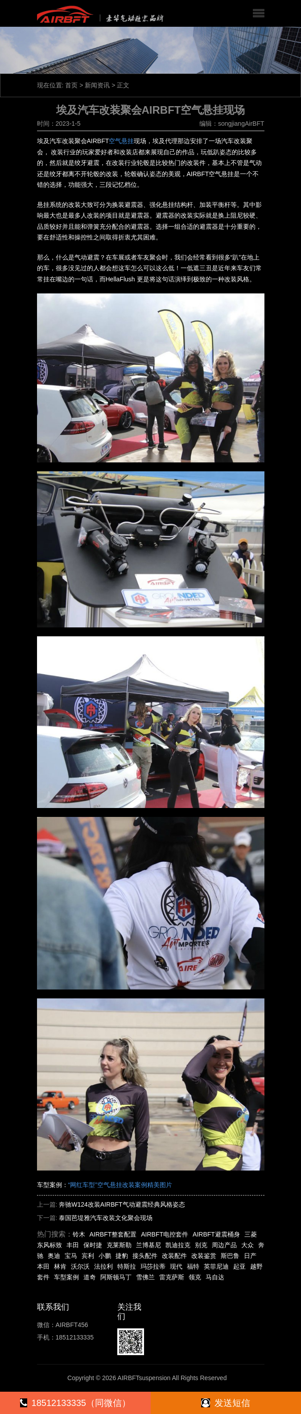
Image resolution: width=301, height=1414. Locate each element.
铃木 (79, 1234)
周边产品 (224, 1245)
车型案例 (66, 1277)
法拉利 (103, 1266)
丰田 (72, 1245)
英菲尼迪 (216, 1266)
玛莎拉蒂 (152, 1266)
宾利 (88, 1255)
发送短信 (225, 1403)
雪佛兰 (145, 1277)
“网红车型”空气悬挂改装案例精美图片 (120, 1184)
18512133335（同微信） (75, 1403)
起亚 (239, 1266)
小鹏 (105, 1255)
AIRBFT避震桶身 (216, 1234)
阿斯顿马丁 (116, 1277)
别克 (201, 1245)
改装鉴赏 (203, 1255)
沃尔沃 (80, 1266)
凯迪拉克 (177, 1245)
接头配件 (144, 1255)
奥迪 (54, 1255)
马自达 (215, 1277)
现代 (176, 1266)
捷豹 (121, 1255)
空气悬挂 (121, 140)
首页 (71, 85)
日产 (250, 1255)
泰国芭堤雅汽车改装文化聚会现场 (106, 1217)
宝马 (71, 1255)
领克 (195, 1277)
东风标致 (49, 1245)
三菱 (250, 1234)
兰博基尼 (148, 1245)
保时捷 (92, 1245)
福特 (193, 1266)
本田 (43, 1266)
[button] (258, 13)
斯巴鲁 (230, 1255)
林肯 (60, 1266)
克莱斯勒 (119, 1245)
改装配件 (174, 1255)
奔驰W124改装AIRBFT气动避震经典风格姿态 (122, 1204)
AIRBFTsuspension (143, 1377)
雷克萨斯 (171, 1277)
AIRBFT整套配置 (113, 1234)
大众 (247, 1245)
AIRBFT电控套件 (164, 1234)
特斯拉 (126, 1266)
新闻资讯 (97, 85)
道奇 (89, 1277)
